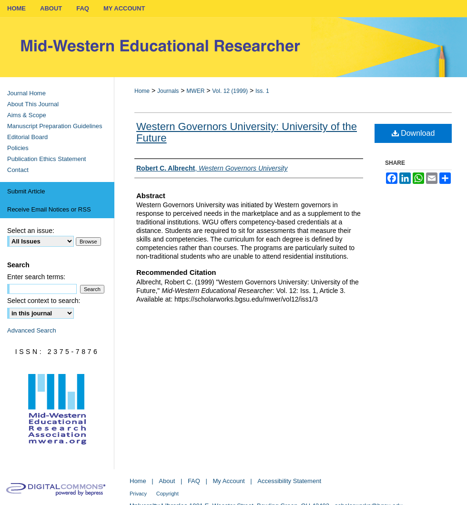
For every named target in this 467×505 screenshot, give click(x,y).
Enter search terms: (36, 277)
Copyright (167, 493)
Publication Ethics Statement (46, 158)
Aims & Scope (26, 115)
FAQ (194, 481)
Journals (168, 91)
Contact (18, 169)
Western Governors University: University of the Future (246, 132)
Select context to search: (43, 300)
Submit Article (26, 191)
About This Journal (33, 104)
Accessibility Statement (289, 481)
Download (413, 133)
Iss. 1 (262, 91)
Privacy (138, 493)
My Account (229, 481)
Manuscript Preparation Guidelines (54, 126)
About (167, 481)
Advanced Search (31, 330)
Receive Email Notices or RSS (49, 209)
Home (142, 91)
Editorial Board (27, 137)
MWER (195, 91)
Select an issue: (30, 230)
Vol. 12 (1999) (230, 91)
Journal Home (26, 93)
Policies (18, 148)
